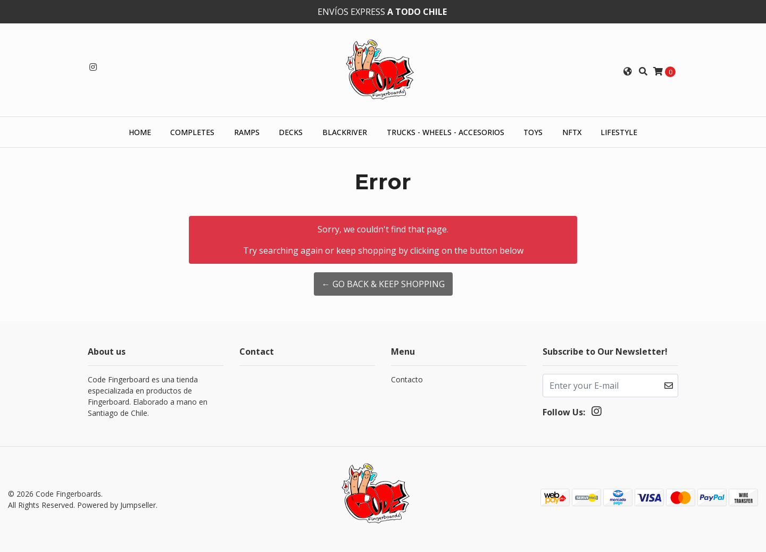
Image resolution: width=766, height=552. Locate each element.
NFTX (571, 132)
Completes (192, 132)
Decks (291, 132)
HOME (140, 132)
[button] (627, 71)
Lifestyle (619, 132)
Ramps (247, 132)
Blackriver (344, 132)
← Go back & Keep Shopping (383, 284)
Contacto (407, 379)
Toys (533, 132)
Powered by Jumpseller (116, 505)
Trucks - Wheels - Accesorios (445, 132)
